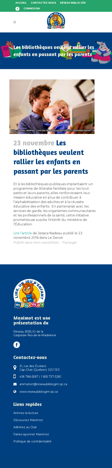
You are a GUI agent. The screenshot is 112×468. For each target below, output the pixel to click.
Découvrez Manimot (28, 420)
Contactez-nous (43, 2)
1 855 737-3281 (51, 376)
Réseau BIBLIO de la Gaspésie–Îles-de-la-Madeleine (34, 333)
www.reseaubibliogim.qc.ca (38, 391)
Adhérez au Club (25, 427)
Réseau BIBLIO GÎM (73, 2)
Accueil (21, 2)
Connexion (32, 8)
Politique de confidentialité (32, 441)
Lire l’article (22, 233)
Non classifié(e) (46, 242)
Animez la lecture (25, 413)
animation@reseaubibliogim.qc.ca (43, 384)
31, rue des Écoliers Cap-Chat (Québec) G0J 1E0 (39, 368)
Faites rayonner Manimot (31, 434)
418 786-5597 (28, 376)
